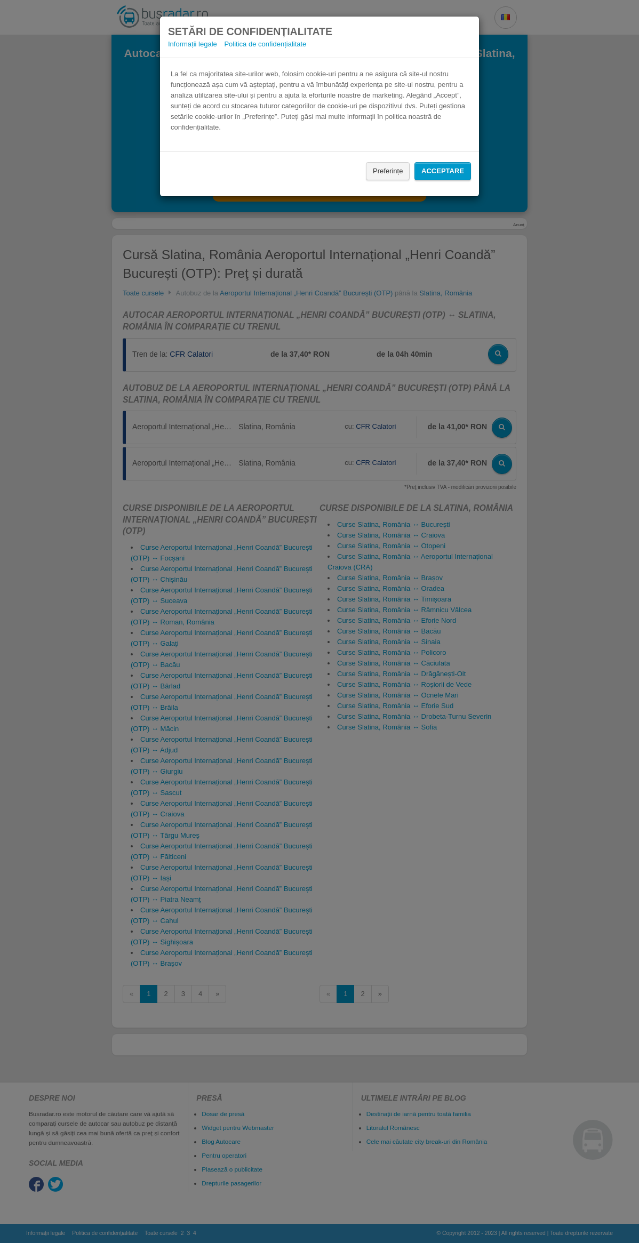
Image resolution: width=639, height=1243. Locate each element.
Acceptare (442, 171)
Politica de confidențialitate (265, 44)
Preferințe (388, 171)
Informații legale (192, 44)
